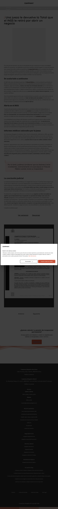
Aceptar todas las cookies (47, 261)
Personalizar (28, 261)
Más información (32, 256)
